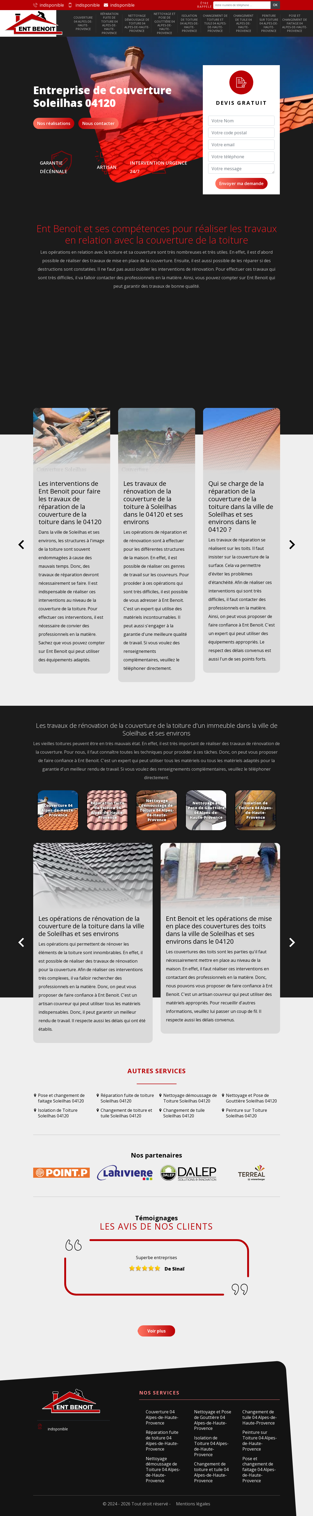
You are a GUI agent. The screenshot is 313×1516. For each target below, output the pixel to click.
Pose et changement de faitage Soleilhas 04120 (61, 1098)
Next (292, 549)
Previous (21, 549)
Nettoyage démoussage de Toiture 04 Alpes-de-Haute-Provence (137, 23)
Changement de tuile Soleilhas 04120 (184, 1113)
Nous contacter (98, 123)
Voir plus (156, 1331)
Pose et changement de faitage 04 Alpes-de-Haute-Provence (294, 23)
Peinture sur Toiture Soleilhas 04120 (246, 1113)
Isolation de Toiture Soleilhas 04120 (58, 1113)
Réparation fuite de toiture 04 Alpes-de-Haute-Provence (109, 23)
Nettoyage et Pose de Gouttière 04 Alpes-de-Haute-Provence (164, 23)
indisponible (48, 5)
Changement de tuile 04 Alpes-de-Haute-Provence (243, 23)
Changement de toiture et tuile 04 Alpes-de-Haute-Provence (215, 23)
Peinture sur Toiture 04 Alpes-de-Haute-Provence (268, 23)
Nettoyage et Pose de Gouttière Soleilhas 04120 (251, 1098)
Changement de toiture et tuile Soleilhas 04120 (126, 1113)
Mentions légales (193, 1504)
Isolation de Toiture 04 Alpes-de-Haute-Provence (189, 23)
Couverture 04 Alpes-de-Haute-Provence (83, 23)
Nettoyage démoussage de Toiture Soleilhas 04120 (190, 1098)
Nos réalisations (53, 123)
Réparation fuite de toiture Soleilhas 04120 (127, 1098)
